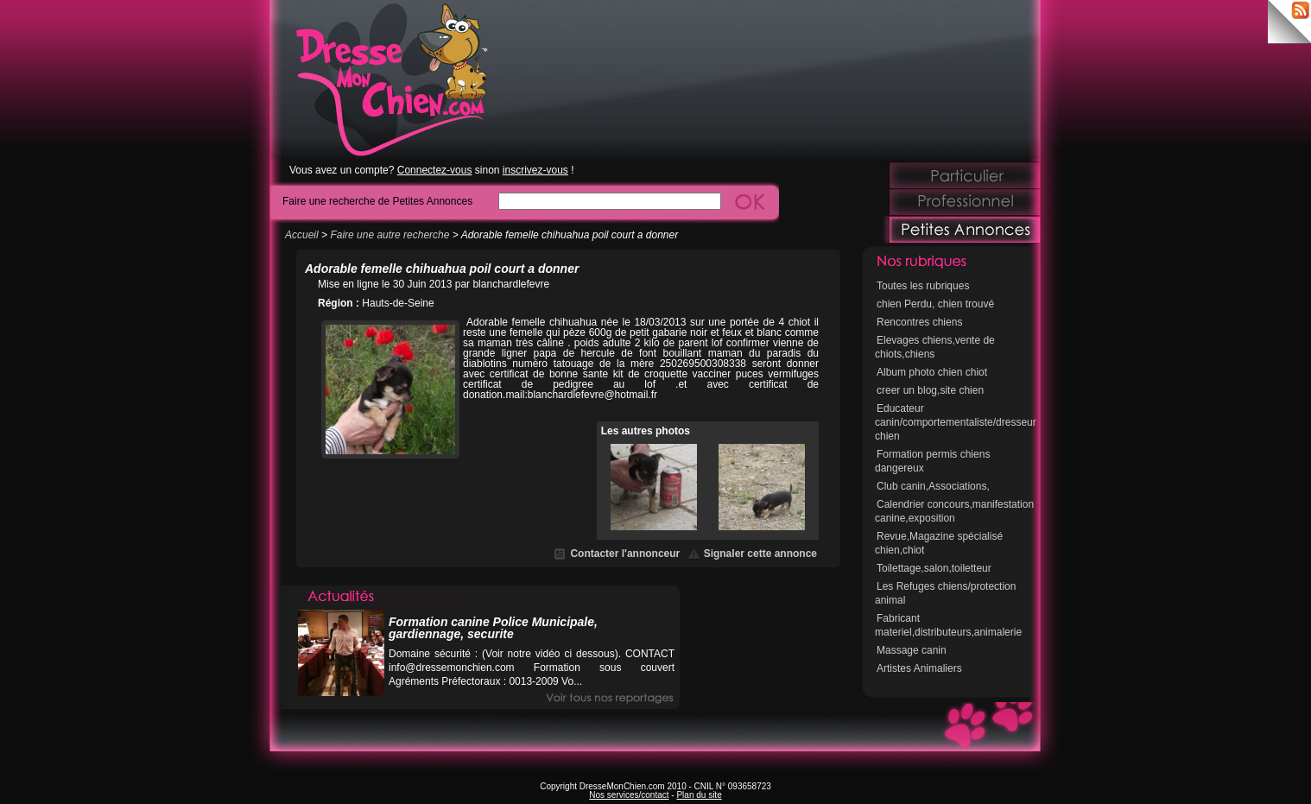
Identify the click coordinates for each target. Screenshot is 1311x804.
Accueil (302, 235)
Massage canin (912, 650)
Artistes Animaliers (919, 668)
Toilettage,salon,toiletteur (934, 568)
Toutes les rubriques (923, 286)
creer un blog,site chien (930, 390)
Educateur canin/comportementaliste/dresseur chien (955, 422)
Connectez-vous (434, 170)
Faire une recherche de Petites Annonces (377, 200)
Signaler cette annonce (760, 554)
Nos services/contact (628, 795)
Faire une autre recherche (389, 235)
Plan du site (698, 795)
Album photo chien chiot (932, 372)
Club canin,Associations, (933, 486)
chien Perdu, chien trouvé (935, 304)
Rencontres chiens (919, 322)
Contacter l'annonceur (625, 554)
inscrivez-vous (535, 170)
